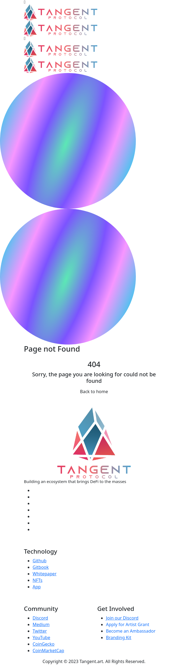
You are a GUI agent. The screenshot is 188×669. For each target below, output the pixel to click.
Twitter (40, 631)
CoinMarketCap (48, 651)
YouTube (41, 637)
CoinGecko (43, 644)
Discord (40, 618)
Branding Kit (118, 637)
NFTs (37, 580)
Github (39, 561)
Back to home (94, 392)
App (37, 587)
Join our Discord (122, 618)
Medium (41, 624)
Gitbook (41, 567)
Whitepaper (45, 574)
